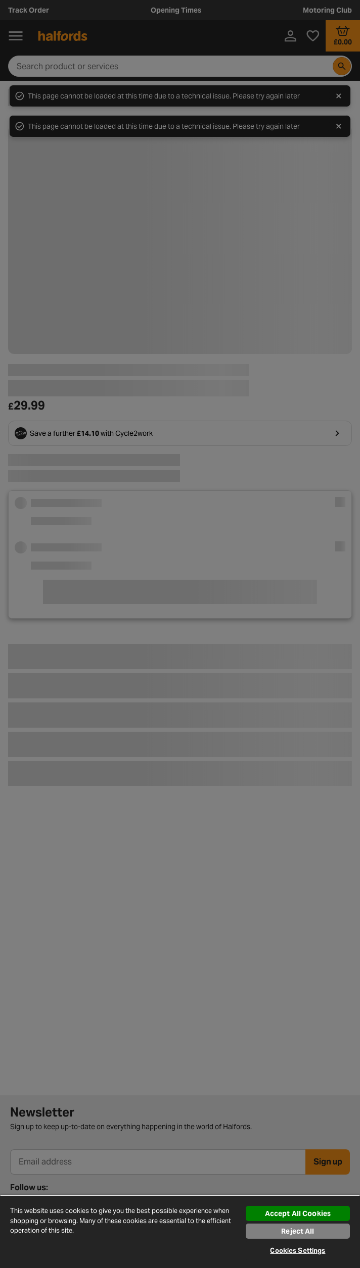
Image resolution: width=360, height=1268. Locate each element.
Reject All (297, 1231)
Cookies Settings (297, 1250)
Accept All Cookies (298, 1213)
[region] (180, 1231)
